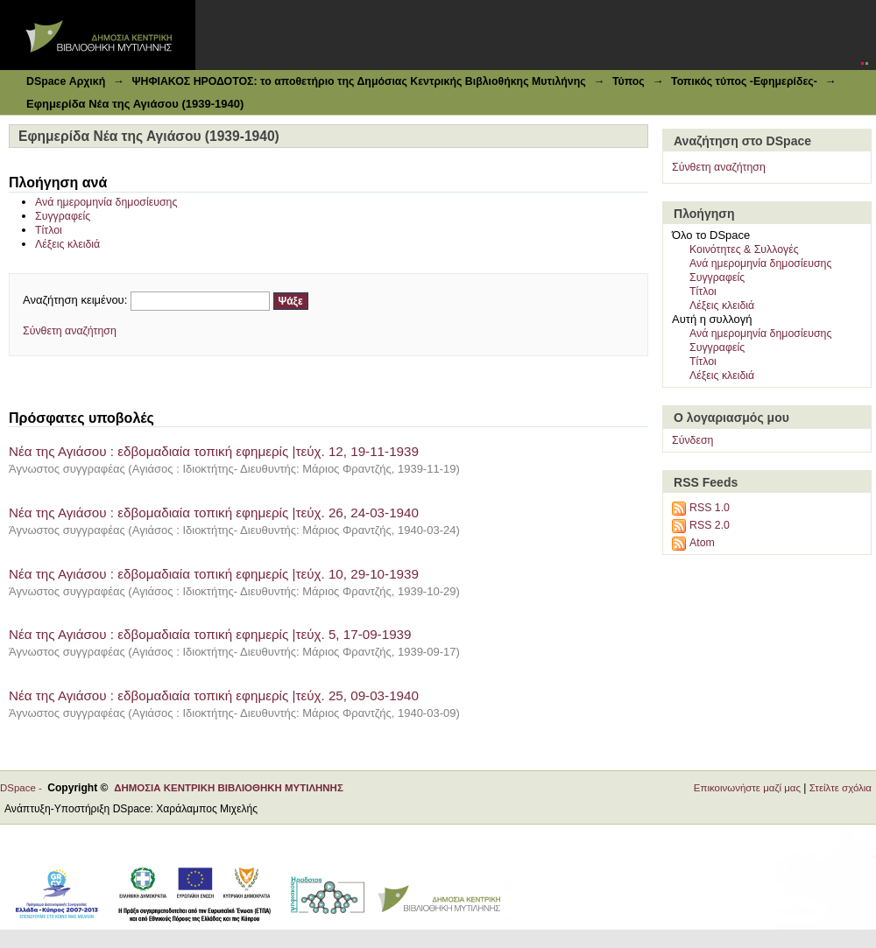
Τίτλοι (48, 230)
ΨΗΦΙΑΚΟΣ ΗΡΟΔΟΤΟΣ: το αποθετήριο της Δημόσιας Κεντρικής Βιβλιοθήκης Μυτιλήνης (358, 81)
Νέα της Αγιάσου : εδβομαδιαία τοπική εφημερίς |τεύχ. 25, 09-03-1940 (214, 695)
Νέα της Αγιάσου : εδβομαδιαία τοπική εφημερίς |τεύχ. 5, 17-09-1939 (210, 634)
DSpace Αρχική (65, 81)
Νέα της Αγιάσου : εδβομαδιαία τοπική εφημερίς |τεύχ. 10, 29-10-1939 (214, 573)
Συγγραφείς (62, 216)
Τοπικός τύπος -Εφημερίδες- (744, 81)
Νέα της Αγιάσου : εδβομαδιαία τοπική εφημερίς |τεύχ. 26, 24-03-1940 (214, 512)
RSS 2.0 (709, 525)
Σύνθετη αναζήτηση (70, 331)
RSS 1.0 (709, 508)
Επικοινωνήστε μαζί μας (747, 788)
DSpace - (23, 788)
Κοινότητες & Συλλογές (744, 249)
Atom (702, 543)
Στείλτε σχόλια (840, 788)
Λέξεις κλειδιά (67, 244)
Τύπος (628, 81)
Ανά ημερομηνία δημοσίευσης (106, 202)
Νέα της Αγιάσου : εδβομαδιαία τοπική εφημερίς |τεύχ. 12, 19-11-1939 (214, 451)
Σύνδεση (692, 440)
